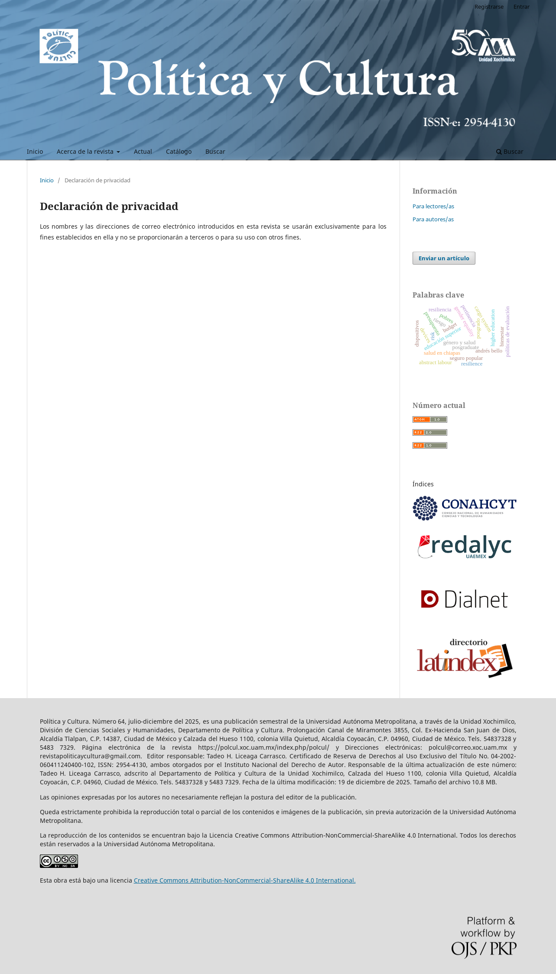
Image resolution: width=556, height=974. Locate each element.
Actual (143, 151)
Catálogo (179, 151)
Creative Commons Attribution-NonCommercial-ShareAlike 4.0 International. (245, 880)
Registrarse (489, 6)
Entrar (522, 6)
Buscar (215, 151)
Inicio (35, 151)
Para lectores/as (433, 206)
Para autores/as (433, 219)
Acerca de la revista (86, 151)
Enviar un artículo (444, 258)
